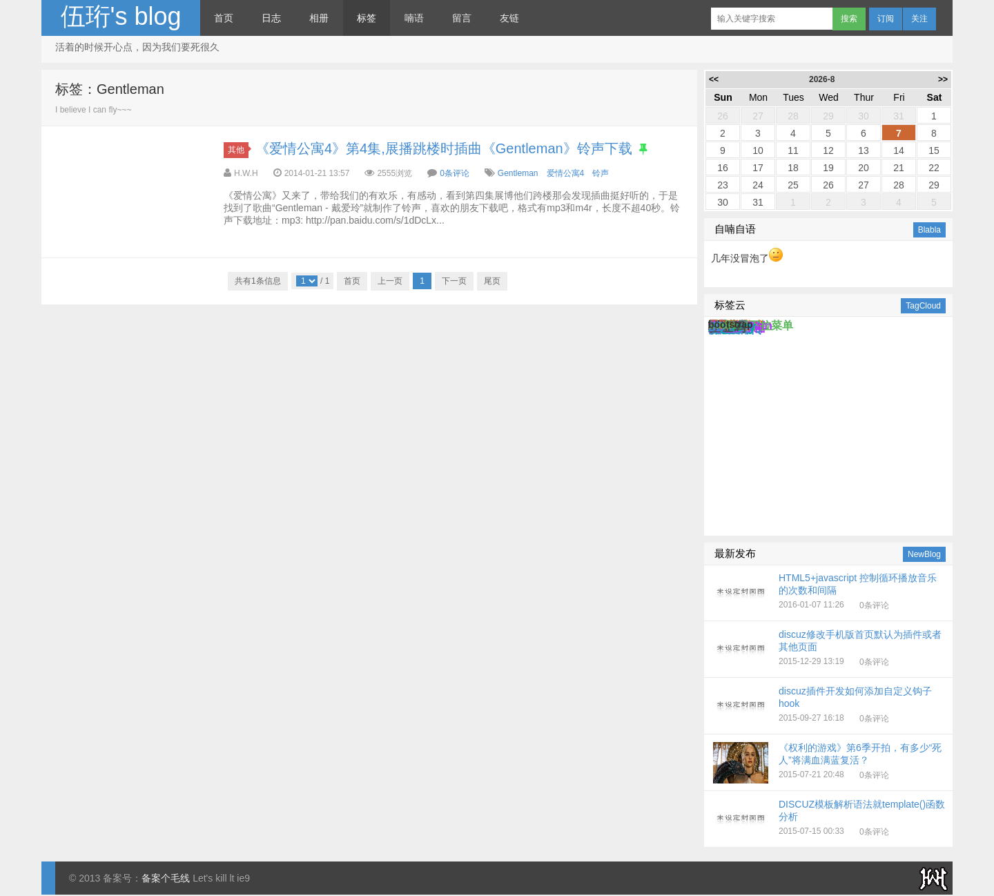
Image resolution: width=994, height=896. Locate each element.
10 (757, 150)
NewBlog (924, 554)
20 (863, 167)
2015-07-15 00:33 (829, 819)
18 (793, 167)
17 (757, 167)
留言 (461, 17)
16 (722, 167)
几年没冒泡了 (747, 258)
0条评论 (454, 173)
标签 (366, 17)
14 (898, 150)
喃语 (414, 17)
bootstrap (730, 324)
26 (722, 115)
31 (898, 115)
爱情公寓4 (566, 173)
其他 (238, 150)
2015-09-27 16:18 (829, 706)
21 (898, 167)
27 (757, 115)
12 (828, 150)
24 (757, 185)
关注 (919, 18)
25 (793, 185)
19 (828, 167)
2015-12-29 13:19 (829, 649)
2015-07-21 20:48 (829, 762)
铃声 (600, 173)
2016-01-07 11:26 (829, 593)
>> (943, 79)
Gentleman (518, 173)
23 (722, 185)
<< (714, 79)
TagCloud (923, 306)
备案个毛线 (166, 878)
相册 (319, 17)
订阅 (885, 18)
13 (863, 150)
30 (863, 115)
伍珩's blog (121, 16)
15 (933, 150)
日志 (271, 17)
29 (828, 115)
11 (793, 150)
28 (793, 115)
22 (933, 167)
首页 (223, 17)
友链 (509, 17)
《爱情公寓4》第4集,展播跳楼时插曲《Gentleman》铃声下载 (443, 148)
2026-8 (822, 79)
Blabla (929, 230)
